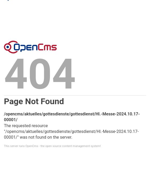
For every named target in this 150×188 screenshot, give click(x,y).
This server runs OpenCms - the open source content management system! (52, 146)
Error (30, 47)
